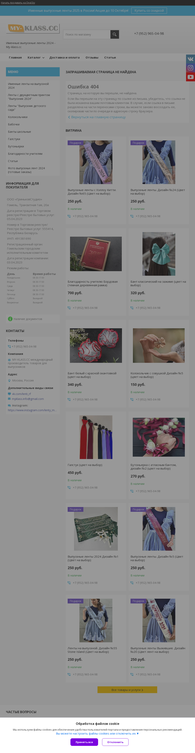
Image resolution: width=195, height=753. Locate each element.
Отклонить (115, 742)
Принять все (84, 742)
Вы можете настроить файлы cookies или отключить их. (96, 733)
